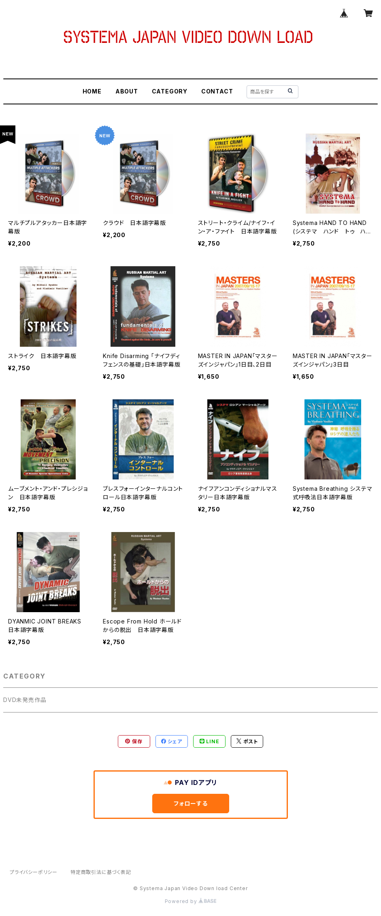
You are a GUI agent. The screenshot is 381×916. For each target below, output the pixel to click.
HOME (92, 91)
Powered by (191, 901)
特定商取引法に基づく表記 (100, 872)
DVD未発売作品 (24, 699)
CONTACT (217, 91)
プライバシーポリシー (33, 872)
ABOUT (126, 91)
